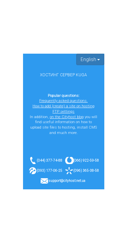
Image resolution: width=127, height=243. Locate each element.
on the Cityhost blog (67, 117)
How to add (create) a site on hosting (63, 106)
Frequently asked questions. (63, 101)
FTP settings (63, 111)
